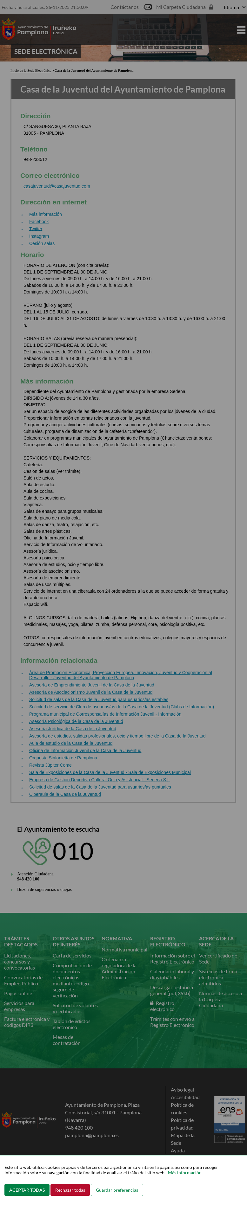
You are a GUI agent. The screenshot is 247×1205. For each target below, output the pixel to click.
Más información (185, 1172)
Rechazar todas (70, 1190)
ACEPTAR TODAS (27, 1190)
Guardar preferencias (117, 1190)
